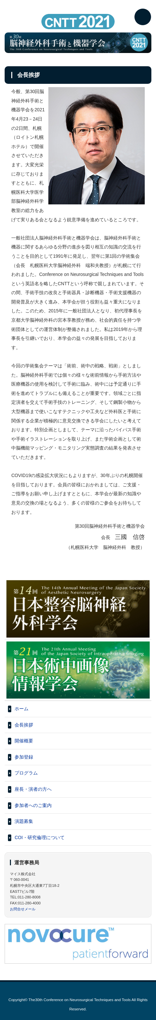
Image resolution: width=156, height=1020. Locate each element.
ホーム (21, 708)
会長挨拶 (24, 725)
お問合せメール (22, 909)
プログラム (26, 773)
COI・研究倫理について (40, 837)
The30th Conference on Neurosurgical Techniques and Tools (79, 1000)
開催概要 (24, 740)
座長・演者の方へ (33, 789)
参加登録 (24, 757)
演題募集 (24, 821)
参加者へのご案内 (33, 805)
